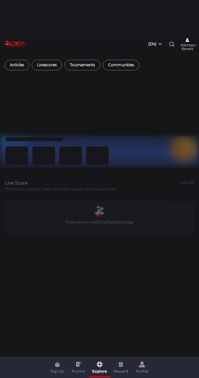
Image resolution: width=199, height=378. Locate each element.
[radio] (17, 30)
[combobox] (155, 9)
